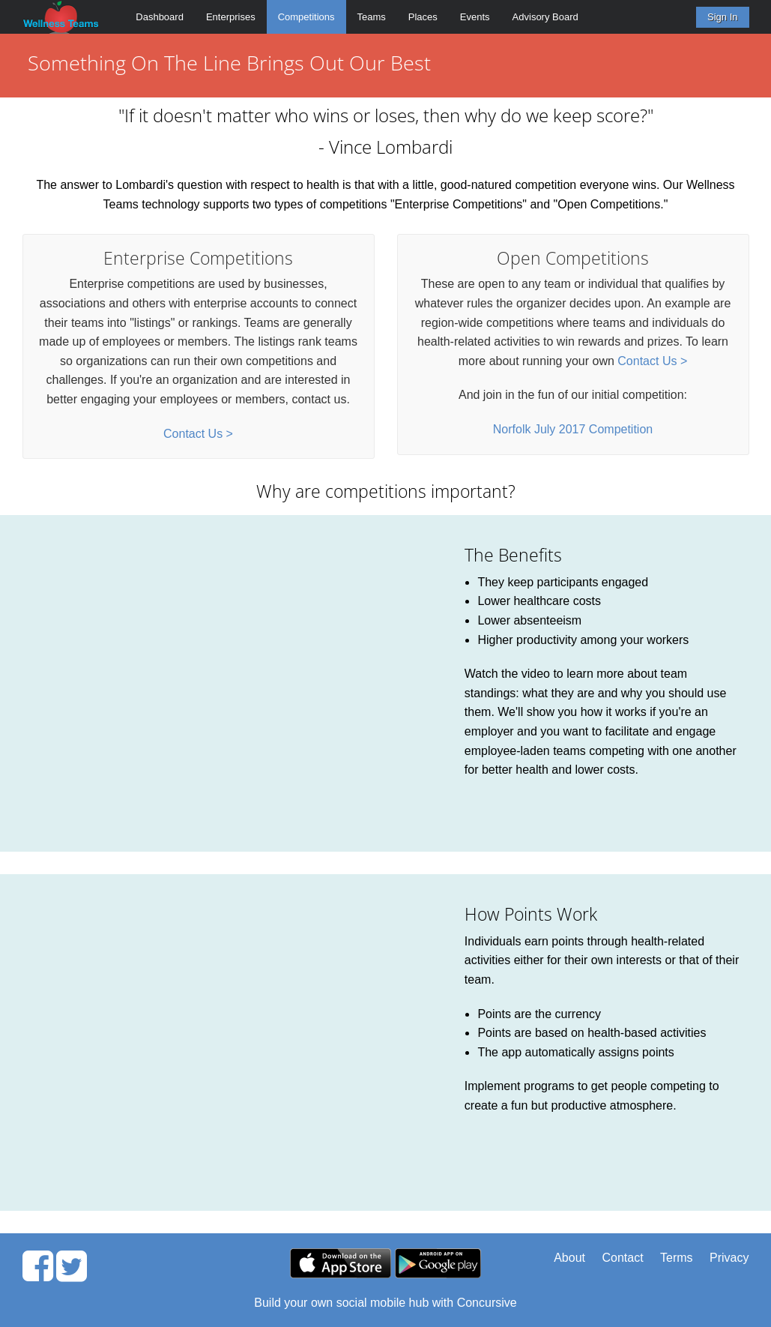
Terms (676, 1257)
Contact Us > (198, 433)
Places (423, 16)
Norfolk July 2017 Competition (573, 429)
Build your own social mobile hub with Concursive (385, 1302)
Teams (371, 16)
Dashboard (160, 16)
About (569, 1257)
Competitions (306, 16)
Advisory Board (545, 16)
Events (475, 16)
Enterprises (231, 16)
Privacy (729, 1257)
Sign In (722, 16)
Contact (622, 1257)
